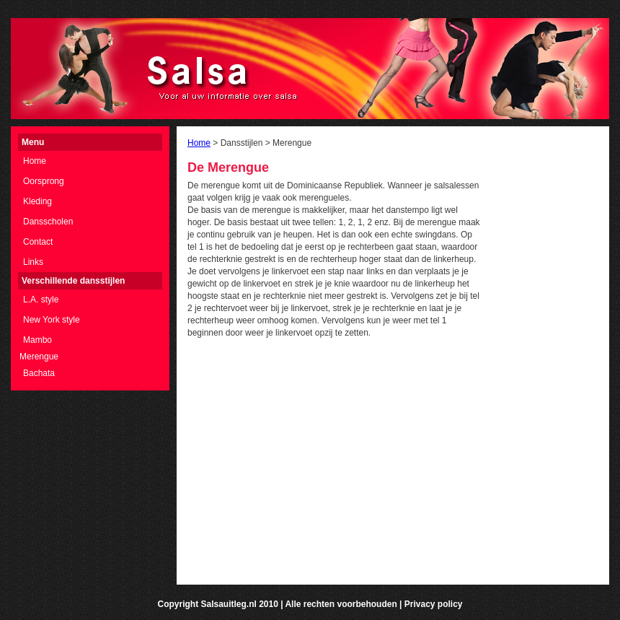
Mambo (37, 340)
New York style (51, 320)
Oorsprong (43, 181)
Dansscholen (48, 222)
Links (33, 262)
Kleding (37, 201)
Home (34, 161)
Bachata (39, 373)
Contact (38, 242)
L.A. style (40, 299)
